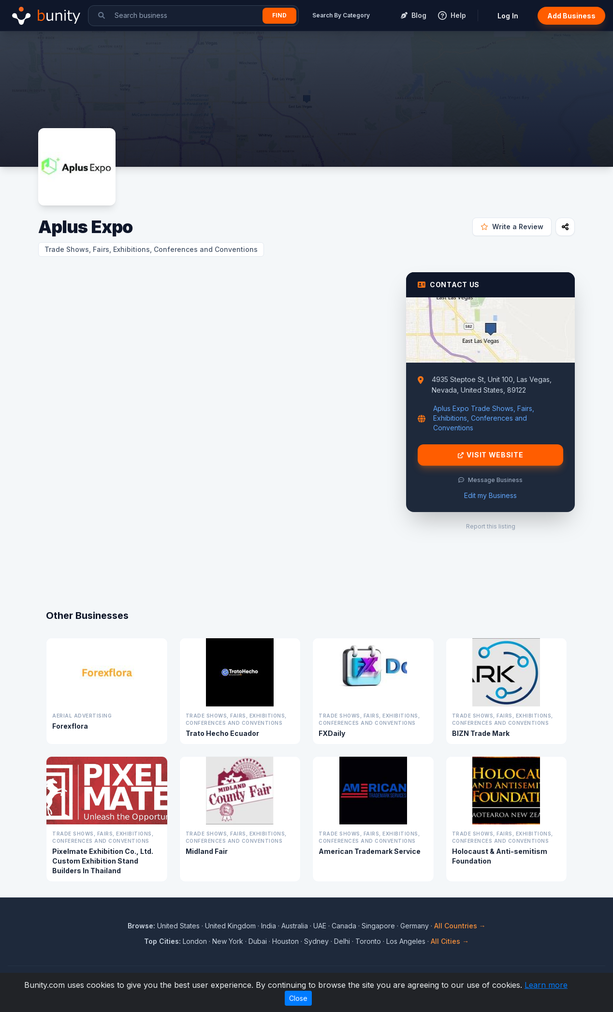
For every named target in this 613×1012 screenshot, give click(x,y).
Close (298, 998)
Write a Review (512, 226)
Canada (344, 926)
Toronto (368, 941)
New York (227, 941)
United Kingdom (230, 926)
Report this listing (490, 526)
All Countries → (460, 926)
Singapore (378, 926)
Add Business (571, 16)
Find (279, 15)
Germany (414, 926)
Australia (294, 926)
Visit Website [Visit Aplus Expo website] (491, 455)
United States (178, 926)
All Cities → (450, 941)
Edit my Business (490, 495)
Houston (285, 941)
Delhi (342, 941)
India (268, 926)
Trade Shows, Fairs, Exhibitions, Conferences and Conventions (151, 249)
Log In (507, 16)
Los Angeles (405, 941)
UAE (319, 926)
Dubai (257, 941)
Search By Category (341, 15)
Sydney (316, 941)
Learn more (546, 985)
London (195, 941)
